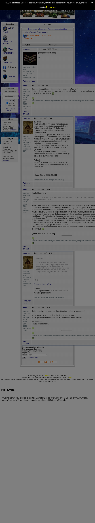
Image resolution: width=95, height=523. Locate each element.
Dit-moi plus (51, 7)
